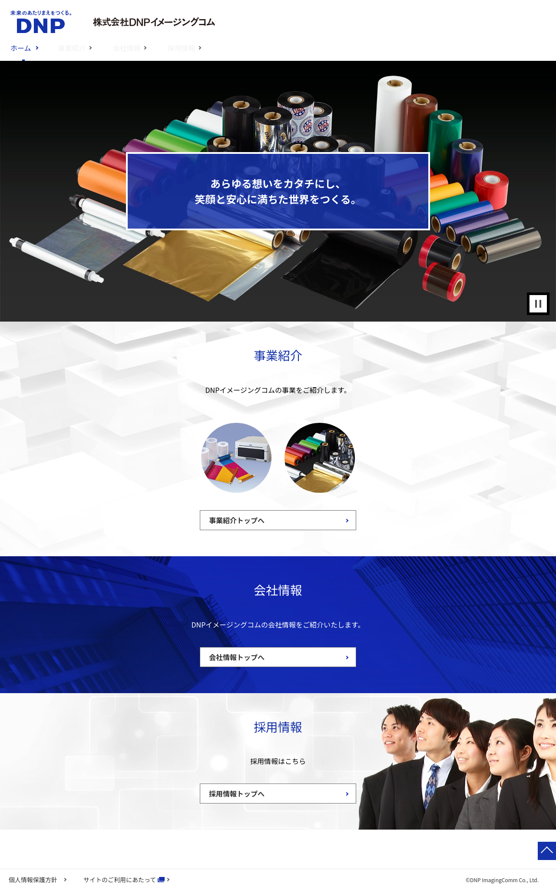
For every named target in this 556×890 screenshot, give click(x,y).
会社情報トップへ (237, 657)
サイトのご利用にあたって (119, 879)
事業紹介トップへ (237, 520)
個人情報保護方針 (33, 879)
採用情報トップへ (237, 793)
